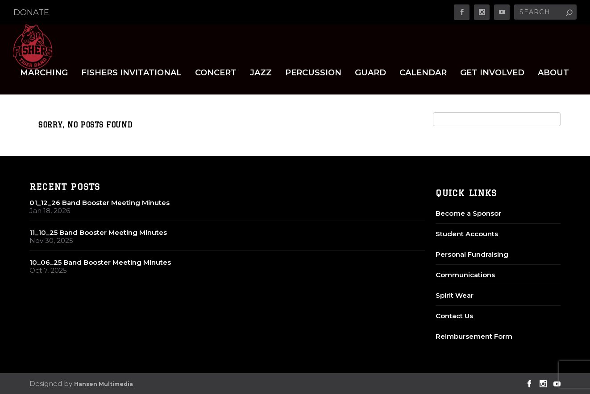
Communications (465, 275)
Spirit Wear (455, 295)
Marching (44, 73)
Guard (370, 73)
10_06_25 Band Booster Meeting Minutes (100, 262)
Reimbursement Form (474, 336)
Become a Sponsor (468, 213)
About (553, 73)
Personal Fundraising (472, 254)
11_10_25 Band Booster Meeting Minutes (98, 232)
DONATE (31, 12)
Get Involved (492, 73)
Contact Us (454, 316)
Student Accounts (467, 234)
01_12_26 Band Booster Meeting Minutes (99, 202)
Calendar (423, 73)
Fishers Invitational (131, 73)
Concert (216, 73)
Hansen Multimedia (103, 384)
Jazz (261, 73)
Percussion (313, 73)
